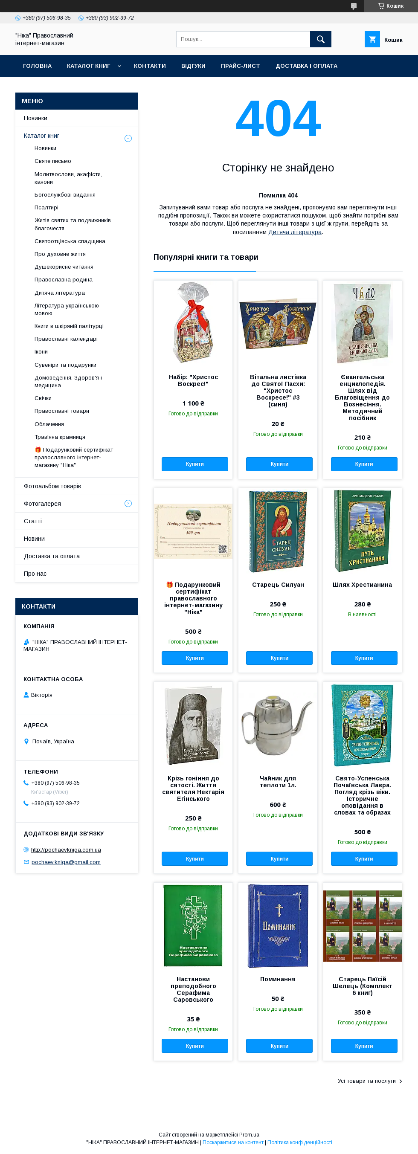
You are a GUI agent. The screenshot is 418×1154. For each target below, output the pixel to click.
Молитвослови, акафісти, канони (68, 178)
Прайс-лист (240, 66)
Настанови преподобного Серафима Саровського (193, 989)
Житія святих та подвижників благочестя (73, 224)
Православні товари (62, 411)
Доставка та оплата (52, 556)
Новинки (35, 118)
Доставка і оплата (306, 66)
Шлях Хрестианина (362, 584)
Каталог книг (88, 66)
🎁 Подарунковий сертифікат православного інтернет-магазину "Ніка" (193, 598)
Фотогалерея (42, 503)
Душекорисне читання (64, 267)
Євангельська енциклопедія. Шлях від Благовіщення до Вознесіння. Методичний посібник (362, 397)
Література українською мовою (67, 309)
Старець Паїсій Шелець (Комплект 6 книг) (362, 986)
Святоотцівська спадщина (70, 241)
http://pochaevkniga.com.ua (66, 850)
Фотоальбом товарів (52, 486)
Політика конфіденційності (299, 1142)
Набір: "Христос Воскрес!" (193, 380)
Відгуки (193, 66)
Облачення (49, 424)
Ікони (41, 351)
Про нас (35, 573)
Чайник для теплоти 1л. (278, 782)
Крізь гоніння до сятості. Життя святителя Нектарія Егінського (193, 788)
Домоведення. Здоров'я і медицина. (68, 381)
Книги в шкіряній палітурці (69, 326)
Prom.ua (249, 1135)
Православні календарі (66, 339)
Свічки (43, 398)
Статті (33, 521)
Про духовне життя (60, 254)
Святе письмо (53, 161)
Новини (34, 538)
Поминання (278, 979)
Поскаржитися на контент (233, 1142)
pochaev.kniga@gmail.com (66, 861)
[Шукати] (320, 39)
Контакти (150, 66)
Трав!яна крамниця (60, 437)
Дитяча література (295, 232)
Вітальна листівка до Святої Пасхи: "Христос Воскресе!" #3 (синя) (278, 391)
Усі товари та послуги (367, 1081)
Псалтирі (46, 207)
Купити (195, 464)
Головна (37, 66)
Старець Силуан (278, 584)
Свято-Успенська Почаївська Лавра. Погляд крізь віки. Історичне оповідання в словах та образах (362, 795)
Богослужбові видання (65, 194)
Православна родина (64, 279)
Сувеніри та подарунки (65, 365)
